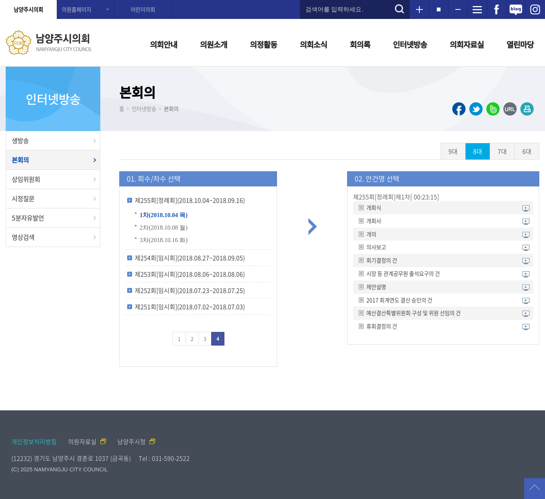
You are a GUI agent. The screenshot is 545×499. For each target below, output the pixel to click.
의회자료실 (467, 44)
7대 (502, 151)
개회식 (373, 208)
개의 (371, 234)
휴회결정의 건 (381, 326)
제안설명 (376, 287)
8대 (477, 151)
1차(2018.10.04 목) (164, 215)
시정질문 (23, 198)
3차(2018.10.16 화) (164, 240)
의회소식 (313, 44)
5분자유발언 (28, 217)
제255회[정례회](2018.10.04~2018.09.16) (190, 200)
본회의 (20, 159)
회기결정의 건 (381, 260)
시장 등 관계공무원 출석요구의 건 (403, 274)
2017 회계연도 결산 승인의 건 (399, 300)
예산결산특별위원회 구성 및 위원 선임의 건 (413, 313)
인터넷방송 (410, 44)
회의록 (360, 44)
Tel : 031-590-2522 (164, 458)
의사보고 (376, 247)
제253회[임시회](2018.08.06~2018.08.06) (190, 273)
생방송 (20, 140)
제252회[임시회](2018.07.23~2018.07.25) (190, 290)
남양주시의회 (28, 9)
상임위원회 (26, 179)
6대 (526, 151)
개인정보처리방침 (34, 441)
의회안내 (163, 44)
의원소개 (213, 44)
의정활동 (263, 44)
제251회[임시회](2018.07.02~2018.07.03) (190, 306)
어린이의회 (143, 9)
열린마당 (520, 44)
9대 (453, 151)
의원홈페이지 (76, 9)
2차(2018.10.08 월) (164, 227)
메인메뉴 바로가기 (272, 0)
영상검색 (23, 237)
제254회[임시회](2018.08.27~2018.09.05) (190, 257)
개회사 (373, 221)
